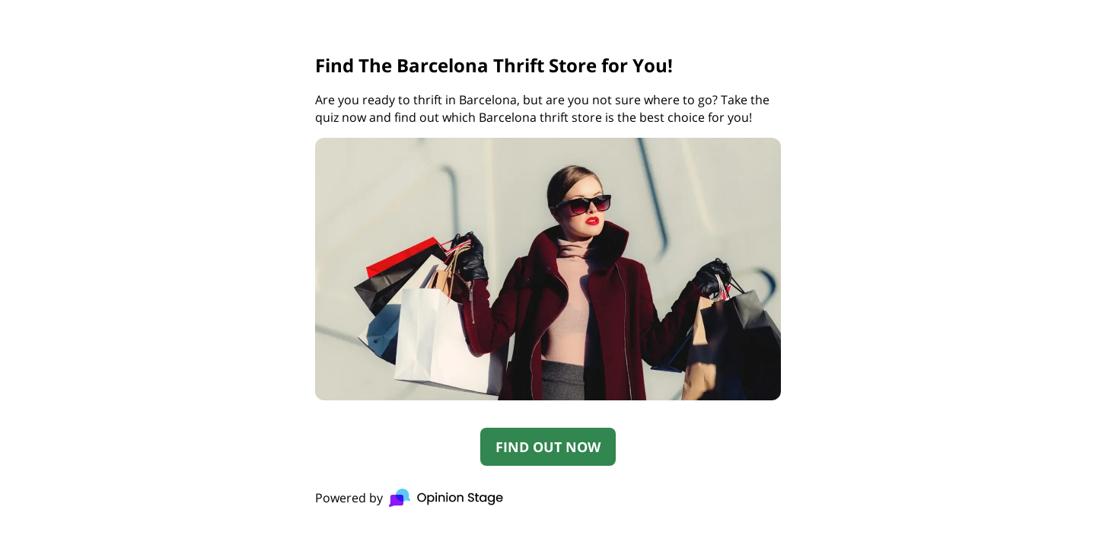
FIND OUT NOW (548, 447)
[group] (548, 273)
